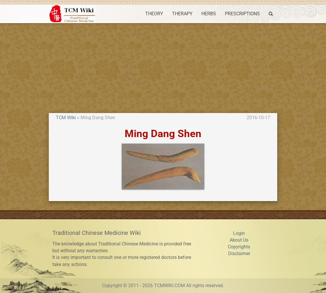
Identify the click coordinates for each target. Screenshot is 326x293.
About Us (239, 240)
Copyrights (239, 247)
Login (239, 233)
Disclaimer (239, 253)
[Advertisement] (163, 67)
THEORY (154, 13)
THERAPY (182, 13)
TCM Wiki (66, 117)
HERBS (208, 13)
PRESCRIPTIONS (242, 13)
